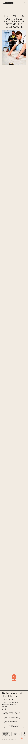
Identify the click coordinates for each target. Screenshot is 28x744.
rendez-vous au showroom (14, 725)
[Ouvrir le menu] (25, 3)
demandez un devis (11, 721)
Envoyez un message (12, 717)
